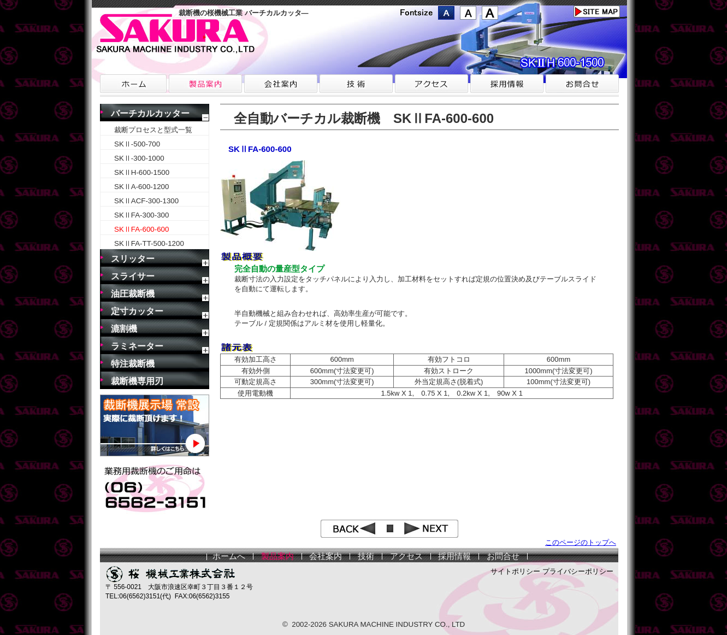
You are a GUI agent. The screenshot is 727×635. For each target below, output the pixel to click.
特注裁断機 (133, 363)
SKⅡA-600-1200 (141, 187)
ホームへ (228, 556)
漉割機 (124, 328)
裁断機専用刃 (137, 381)
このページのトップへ (580, 542)
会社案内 (325, 556)
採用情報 (454, 556)
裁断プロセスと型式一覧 (153, 130)
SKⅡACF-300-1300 (146, 201)
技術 (366, 556)
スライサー (133, 276)
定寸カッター (137, 311)
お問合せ (503, 556)
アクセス (406, 556)
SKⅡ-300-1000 (139, 158)
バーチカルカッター (150, 113)
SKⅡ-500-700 (137, 144)
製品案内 (277, 556)
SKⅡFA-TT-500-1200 (149, 243)
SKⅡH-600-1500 (141, 172)
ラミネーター (137, 346)
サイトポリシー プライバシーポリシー (551, 571)
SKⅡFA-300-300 (141, 215)
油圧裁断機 (133, 293)
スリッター (133, 258)
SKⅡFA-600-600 (141, 229)
